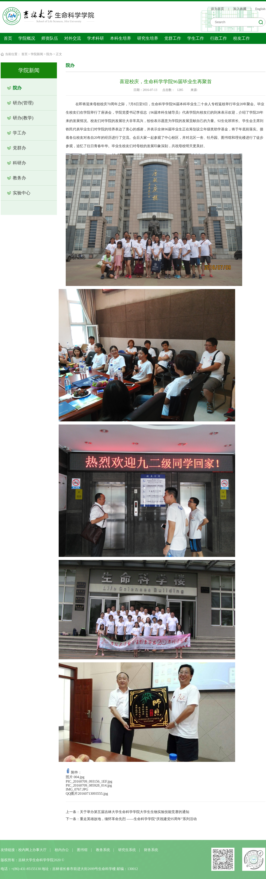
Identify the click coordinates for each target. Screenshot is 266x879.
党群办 (19, 147)
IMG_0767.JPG (77, 789)
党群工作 (172, 38)
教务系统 (103, 852)
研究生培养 (147, 38)
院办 (49, 54)
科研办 (19, 162)
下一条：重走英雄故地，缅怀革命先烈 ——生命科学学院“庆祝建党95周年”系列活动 (131, 819)
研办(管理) (23, 102)
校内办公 (62, 852)
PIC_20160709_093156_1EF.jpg (89, 781)
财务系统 (151, 852)
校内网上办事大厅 (32, 852)
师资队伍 (49, 38)
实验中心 (21, 192)
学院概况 (26, 38)
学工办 (19, 132)
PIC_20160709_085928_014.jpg (89, 785)
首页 (8, 38)
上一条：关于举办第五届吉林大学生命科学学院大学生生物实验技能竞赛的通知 (127, 812)
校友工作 (241, 38)
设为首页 (217, 8)
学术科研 (95, 38)
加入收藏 (239, 8)
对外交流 (72, 38)
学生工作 (195, 38)
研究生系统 (127, 852)
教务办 (19, 177)
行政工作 (218, 38)
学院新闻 (37, 54)
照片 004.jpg (75, 777)
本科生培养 (120, 38)
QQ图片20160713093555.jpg (87, 793)
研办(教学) (23, 117)
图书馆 (82, 852)
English (260, 8)
